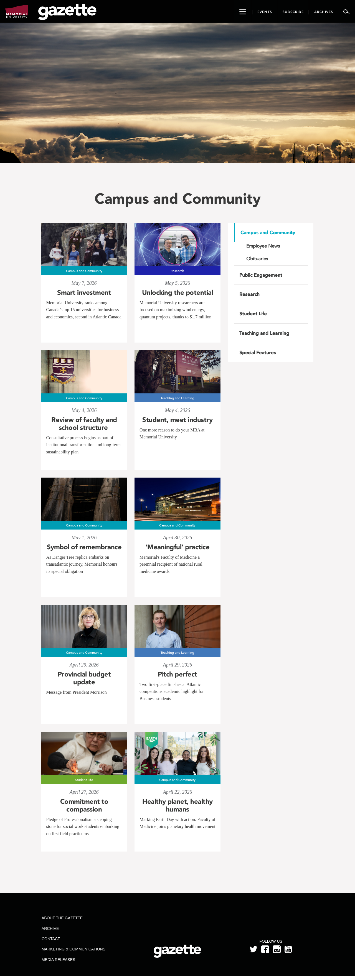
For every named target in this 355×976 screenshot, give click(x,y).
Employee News (263, 246)
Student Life (253, 313)
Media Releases (58, 959)
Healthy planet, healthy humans (177, 805)
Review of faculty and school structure (84, 423)
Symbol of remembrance (84, 547)
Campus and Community (267, 232)
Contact (51, 939)
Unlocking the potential (177, 292)
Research (249, 294)
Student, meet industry (177, 420)
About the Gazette (62, 918)
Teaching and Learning (264, 333)
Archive (50, 928)
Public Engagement (260, 275)
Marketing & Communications (73, 949)
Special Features (257, 352)
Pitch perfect (177, 674)
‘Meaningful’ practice (178, 547)
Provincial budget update (84, 678)
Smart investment (84, 292)
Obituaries (257, 258)
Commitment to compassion (84, 805)
